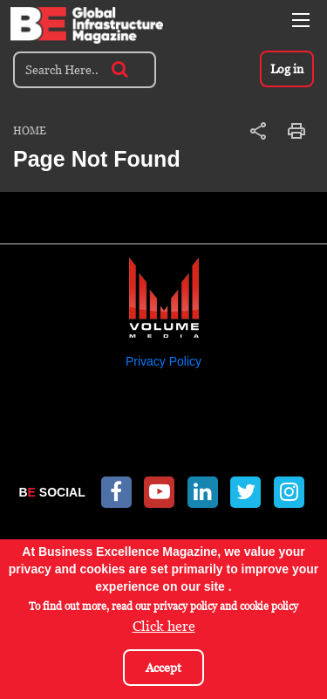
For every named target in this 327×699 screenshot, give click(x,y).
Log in (286, 69)
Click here (164, 629)
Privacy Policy (163, 361)
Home (29, 131)
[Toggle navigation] (300, 20)
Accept (163, 670)
